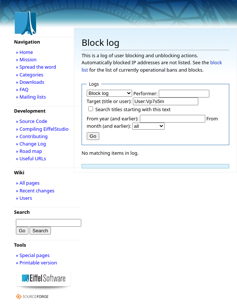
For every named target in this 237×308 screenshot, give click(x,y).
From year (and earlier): (112, 118)
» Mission (26, 59)
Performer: (145, 93)
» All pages (28, 182)
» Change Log (31, 143)
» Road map (29, 151)
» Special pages (32, 255)
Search (22, 212)
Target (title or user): (109, 101)
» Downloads (30, 82)
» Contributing (32, 136)
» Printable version (36, 262)
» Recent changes (35, 190)
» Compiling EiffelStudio (42, 129)
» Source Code (31, 121)
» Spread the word (36, 67)
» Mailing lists (31, 96)
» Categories (30, 74)
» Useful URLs (31, 158)
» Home (24, 52)
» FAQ (22, 89)
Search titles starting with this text (133, 109)
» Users (24, 198)
